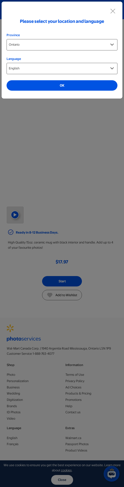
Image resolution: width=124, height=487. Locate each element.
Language (14, 59)
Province (13, 35)
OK (62, 85)
